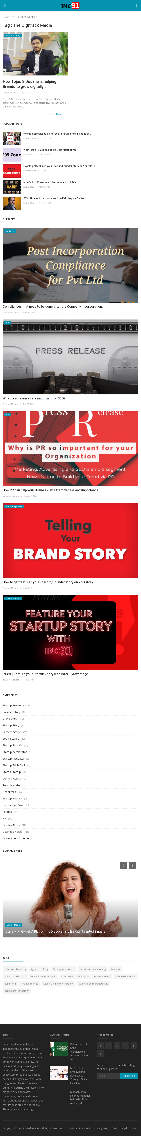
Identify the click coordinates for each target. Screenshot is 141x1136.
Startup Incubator (13, 758)
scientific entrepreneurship (93, 983)
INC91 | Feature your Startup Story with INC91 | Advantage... (46, 674)
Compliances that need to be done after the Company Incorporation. (53, 306)
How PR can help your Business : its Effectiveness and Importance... (52, 490)
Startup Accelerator (15, 752)
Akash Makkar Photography (58, 983)
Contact (134, 1128)
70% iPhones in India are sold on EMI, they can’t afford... (56, 198)
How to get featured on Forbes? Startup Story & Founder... (57, 133)
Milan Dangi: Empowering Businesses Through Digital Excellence (79, 1076)
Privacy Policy (101, 1128)
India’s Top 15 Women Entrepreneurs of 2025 (49, 182)
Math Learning (102, 976)
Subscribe (129, 1075)
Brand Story (10, 718)
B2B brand (10, 983)
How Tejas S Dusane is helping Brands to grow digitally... (29, 84)
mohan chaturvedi (125, 976)
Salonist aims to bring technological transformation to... (79, 1052)
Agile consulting (39, 969)
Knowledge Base (13, 805)
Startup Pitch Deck (14, 765)
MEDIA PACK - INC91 (80, 1128)
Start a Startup (12, 772)
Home (6, 17)
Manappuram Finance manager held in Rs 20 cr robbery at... (80, 1098)
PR (4, 818)
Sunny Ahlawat (10, 92)
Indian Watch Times (15, 976)
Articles (7, 811)
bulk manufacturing (15, 969)
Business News (12, 831)
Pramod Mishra (31, 138)
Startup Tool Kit (12, 745)
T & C (115, 1128)
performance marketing (93, 969)
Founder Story (11, 712)
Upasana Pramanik (12, 496)
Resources (9, 792)
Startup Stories (12, 705)
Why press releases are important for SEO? (34, 398)
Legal (124, 1128)
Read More (59, 114)
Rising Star (28, 187)
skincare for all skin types (75, 976)
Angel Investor (12, 785)
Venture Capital (12, 778)
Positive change (29, 983)
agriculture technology (16, 990)
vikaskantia (29, 154)
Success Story (11, 732)
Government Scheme (16, 838)
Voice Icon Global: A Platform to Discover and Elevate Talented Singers (55, 931)
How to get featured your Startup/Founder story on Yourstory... (60, 166)
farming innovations (64, 969)
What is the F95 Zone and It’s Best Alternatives (50, 150)
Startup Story (11, 725)
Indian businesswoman (43, 976)
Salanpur (116, 969)
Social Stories (11, 738)
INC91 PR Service (11, 679)
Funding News (11, 825)
